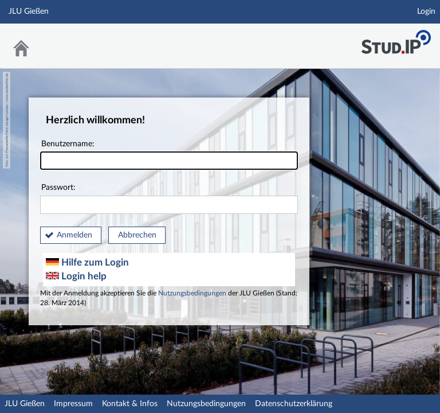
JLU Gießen (25, 404)
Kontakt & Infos (130, 404)
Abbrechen (137, 235)
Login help (76, 276)
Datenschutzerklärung (293, 404)
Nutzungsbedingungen (192, 293)
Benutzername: (169, 155)
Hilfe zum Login (87, 262)
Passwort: (169, 199)
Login (426, 11)
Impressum (73, 404)
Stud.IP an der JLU (396, 38)
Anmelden (74, 235)
